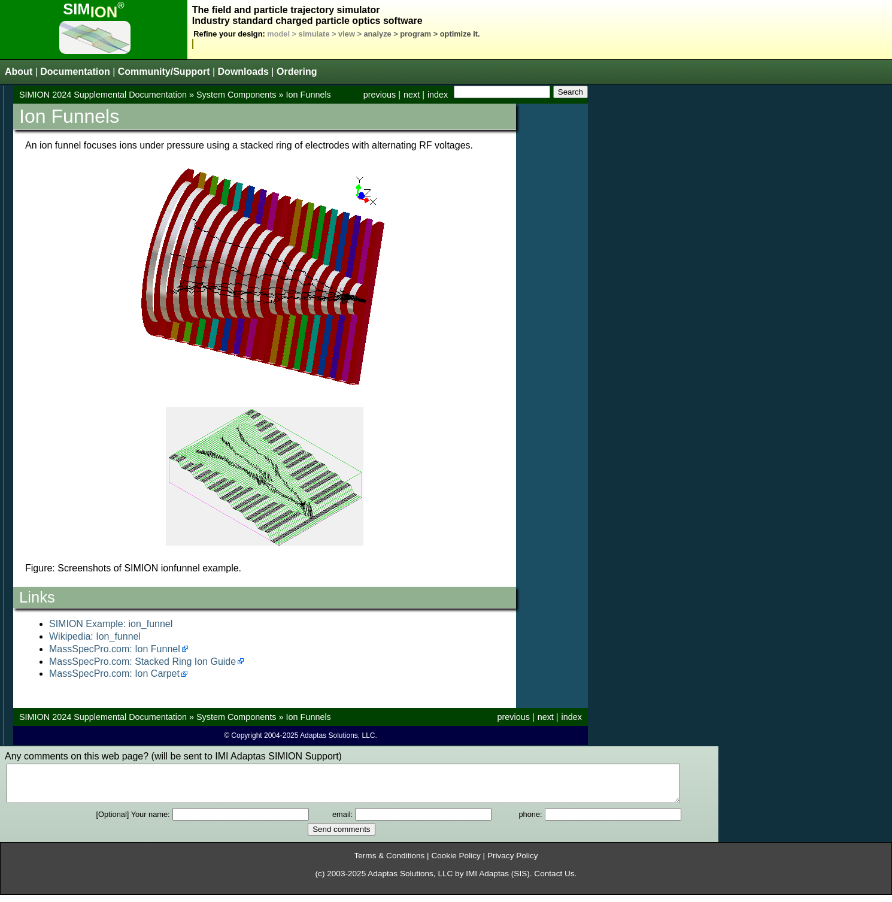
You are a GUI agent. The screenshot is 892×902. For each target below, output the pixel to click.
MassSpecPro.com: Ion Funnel (114, 649)
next (411, 94)
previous (379, 94)
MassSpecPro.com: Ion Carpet (114, 673)
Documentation (75, 71)
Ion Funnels (308, 94)
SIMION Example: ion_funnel (110, 624)
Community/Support (164, 71)
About (18, 71)
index (437, 94)
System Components (236, 94)
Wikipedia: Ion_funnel (95, 636)
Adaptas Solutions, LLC (410, 880)
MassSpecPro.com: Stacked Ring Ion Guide (142, 661)
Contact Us (554, 880)
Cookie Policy (455, 862)
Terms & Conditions (389, 862)
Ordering (297, 71)
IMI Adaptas (487, 880)
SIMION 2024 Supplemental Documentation (103, 94)
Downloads (243, 71)
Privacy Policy (512, 862)
